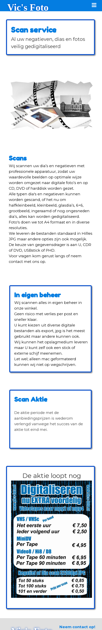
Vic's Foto (28, 7)
